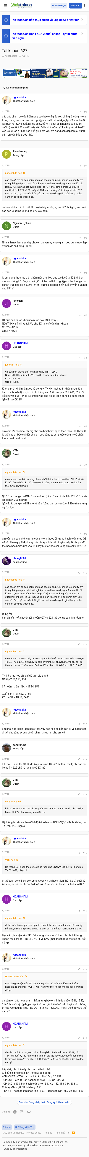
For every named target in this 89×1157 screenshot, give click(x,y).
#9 (85, 534)
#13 (85, 759)
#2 (85, 166)
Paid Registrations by (33, 1145)
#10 (85, 572)
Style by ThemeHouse (15, 1148)
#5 (85, 315)
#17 (85, 969)
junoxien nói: (12, 364)
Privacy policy (33, 1132)
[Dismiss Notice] (82, 20)
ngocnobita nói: (13, 173)
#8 (85, 465)
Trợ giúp (47, 1132)
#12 (85, 724)
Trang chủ (59, 1132)
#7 (85, 426)
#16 (85, 911)
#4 (85, 273)
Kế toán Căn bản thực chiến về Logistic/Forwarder (45, 20)
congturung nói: (13, 801)
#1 (85, 111)
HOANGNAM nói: (14, 976)
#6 (85, 357)
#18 (85, 1038)
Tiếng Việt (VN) (24, 1127)
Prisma (7, 1127)
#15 (85, 852)
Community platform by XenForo (35, 1142)
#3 (85, 237)
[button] (5, 5)
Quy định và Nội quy (13, 1132)
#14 (85, 794)
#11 (85, 644)
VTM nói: (10, 860)
